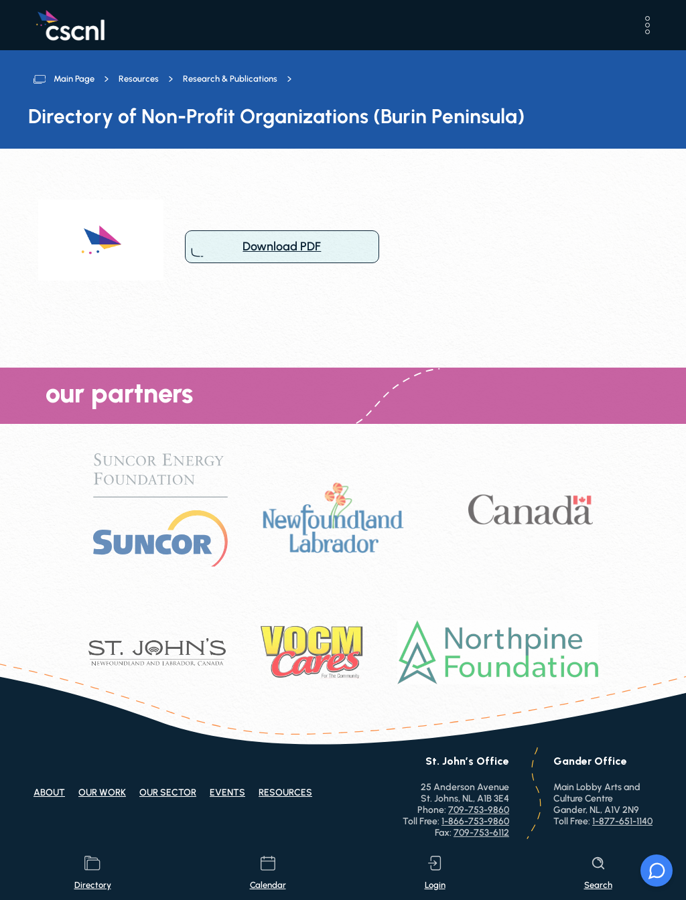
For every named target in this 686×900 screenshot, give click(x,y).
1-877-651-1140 (622, 821)
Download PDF (282, 246)
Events (227, 792)
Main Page (74, 79)
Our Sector (167, 792)
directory (92, 873)
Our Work (102, 792)
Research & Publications (230, 79)
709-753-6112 (481, 832)
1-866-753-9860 (475, 821)
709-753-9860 (478, 810)
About (49, 792)
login (435, 873)
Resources (139, 79)
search (598, 873)
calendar (268, 873)
